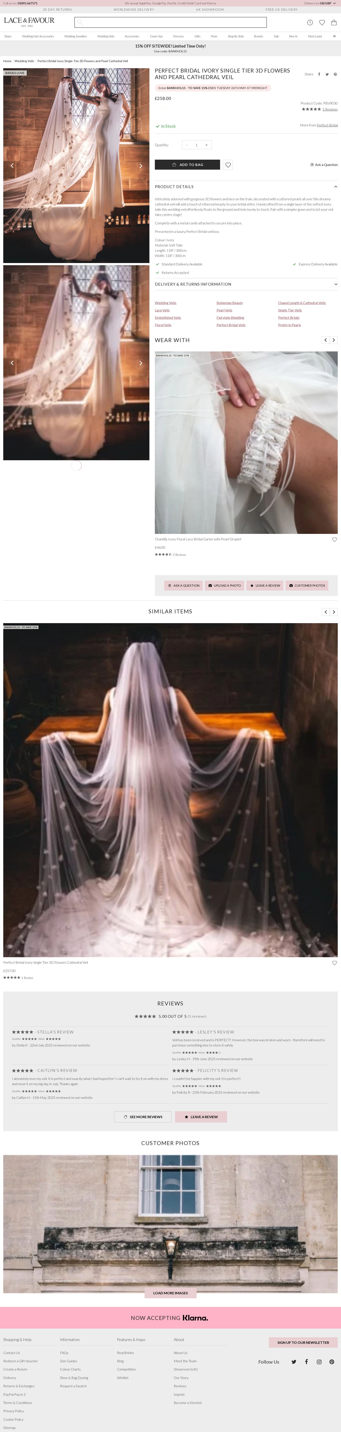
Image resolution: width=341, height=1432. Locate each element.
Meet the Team (185, 1361)
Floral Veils (163, 325)
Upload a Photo (224, 585)
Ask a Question (324, 165)
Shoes (8, 36)
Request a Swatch (73, 1386)
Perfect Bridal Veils (231, 325)
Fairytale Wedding (230, 317)
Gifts (197, 36)
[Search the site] (176, 22)
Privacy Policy (13, 1411)
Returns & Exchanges (18, 1386)
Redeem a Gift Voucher (20, 1361)
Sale (276, 36)
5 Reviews (330, 109)
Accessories (132, 36)
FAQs (64, 1353)
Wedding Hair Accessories (38, 36)
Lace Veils (162, 310)
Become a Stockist (188, 1403)
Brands (258, 36)
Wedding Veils (105, 36)
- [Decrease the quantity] (187, 144)
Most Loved (315, 36)
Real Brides (125, 1353)
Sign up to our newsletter (303, 1342)
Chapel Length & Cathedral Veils (302, 303)
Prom (214, 36)
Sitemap (9, 1428)
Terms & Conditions (17, 1403)
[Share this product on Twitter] (327, 74)
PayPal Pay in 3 (14, 1394)
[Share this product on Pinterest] (335, 74)
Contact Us (11, 1353)
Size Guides (68, 1361)
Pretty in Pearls (289, 325)
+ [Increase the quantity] (206, 144)
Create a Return (15, 1369)
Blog (120, 1361)
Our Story (181, 1378)
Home (7, 61)
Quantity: (162, 145)
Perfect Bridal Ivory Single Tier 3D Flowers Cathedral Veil (45, 962)
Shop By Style (236, 36)
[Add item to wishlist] (228, 165)
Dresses (178, 36)
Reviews (180, 1386)
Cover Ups (156, 36)
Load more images (170, 1293)
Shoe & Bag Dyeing (74, 1378)
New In (293, 36)
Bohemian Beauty (230, 303)
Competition (126, 1369)
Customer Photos (307, 585)
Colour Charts (70, 1369)
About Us (180, 1353)
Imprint (179, 1394)
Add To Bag (187, 164)
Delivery (9, 1378)
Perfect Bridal (327, 125)
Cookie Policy (13, 1419)
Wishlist (123, 1378)
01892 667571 (27, 3)
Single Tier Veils (290, 310)
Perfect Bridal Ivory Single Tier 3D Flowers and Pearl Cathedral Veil (82, 61)
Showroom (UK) (186, 1369)
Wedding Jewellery (75, 36)
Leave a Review (265, 585)
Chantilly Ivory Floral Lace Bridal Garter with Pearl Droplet (198, 539)
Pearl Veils (224, 310)
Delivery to (320, 3)
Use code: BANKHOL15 (170, 48)
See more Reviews (142, 1117)
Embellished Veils (168, 317)
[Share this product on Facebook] (319, 74)
